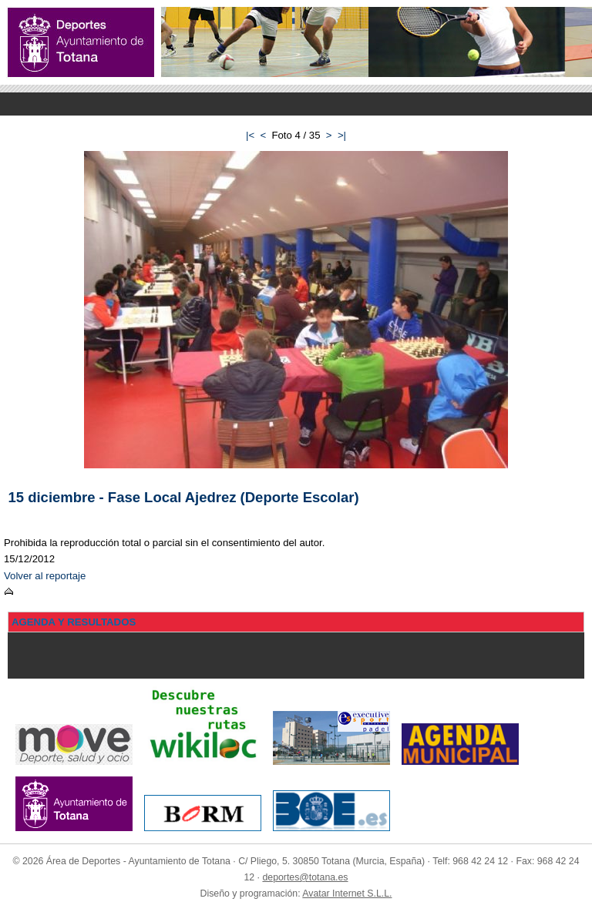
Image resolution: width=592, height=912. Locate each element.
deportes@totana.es (305, 877)
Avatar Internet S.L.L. (347, 893)
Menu (296, 104)
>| (342, 135)
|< (250, 135)
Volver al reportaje (45, 576)
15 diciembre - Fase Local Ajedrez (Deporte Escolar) (183, 497)
